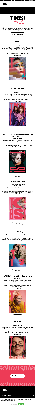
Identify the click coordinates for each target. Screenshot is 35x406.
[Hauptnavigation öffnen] (32, 4)
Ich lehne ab (14, 404)
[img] (5, 4)
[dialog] (17, 402)
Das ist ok (21, 404)
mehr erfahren (17, 83)
